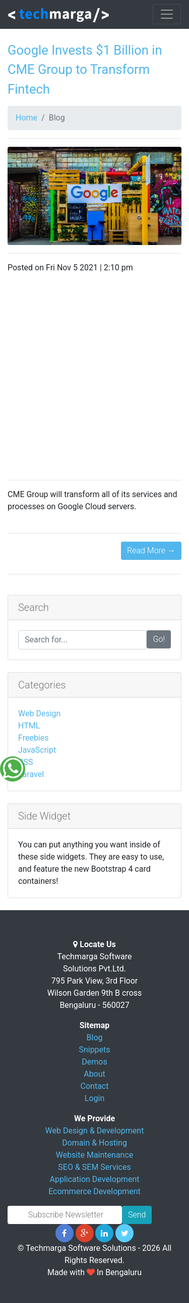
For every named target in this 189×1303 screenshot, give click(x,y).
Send (137, 1214)
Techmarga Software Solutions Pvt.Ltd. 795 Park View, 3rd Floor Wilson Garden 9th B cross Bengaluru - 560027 (94, 981)
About (94, 1074)
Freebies (33, 738)
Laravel (31, 774)
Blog (95, 1037)
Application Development (95, 1179)
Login (94, 1098)
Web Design (39, 713)
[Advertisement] (94, 377)
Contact (95, 1086)
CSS (25, 762)
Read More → (151, 550)
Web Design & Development (94, 1130)
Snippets (94, 1049)
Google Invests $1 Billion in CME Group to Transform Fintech (85, 70)
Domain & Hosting (94, 1143)
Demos (94, 1062)
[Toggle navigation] (167, 14)
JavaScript (37, 750)
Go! (159, 639)
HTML (29, 725)
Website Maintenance (95, 1155)
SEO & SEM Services (94, 1167)
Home (26, 118)
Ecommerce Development (94, 1191)
